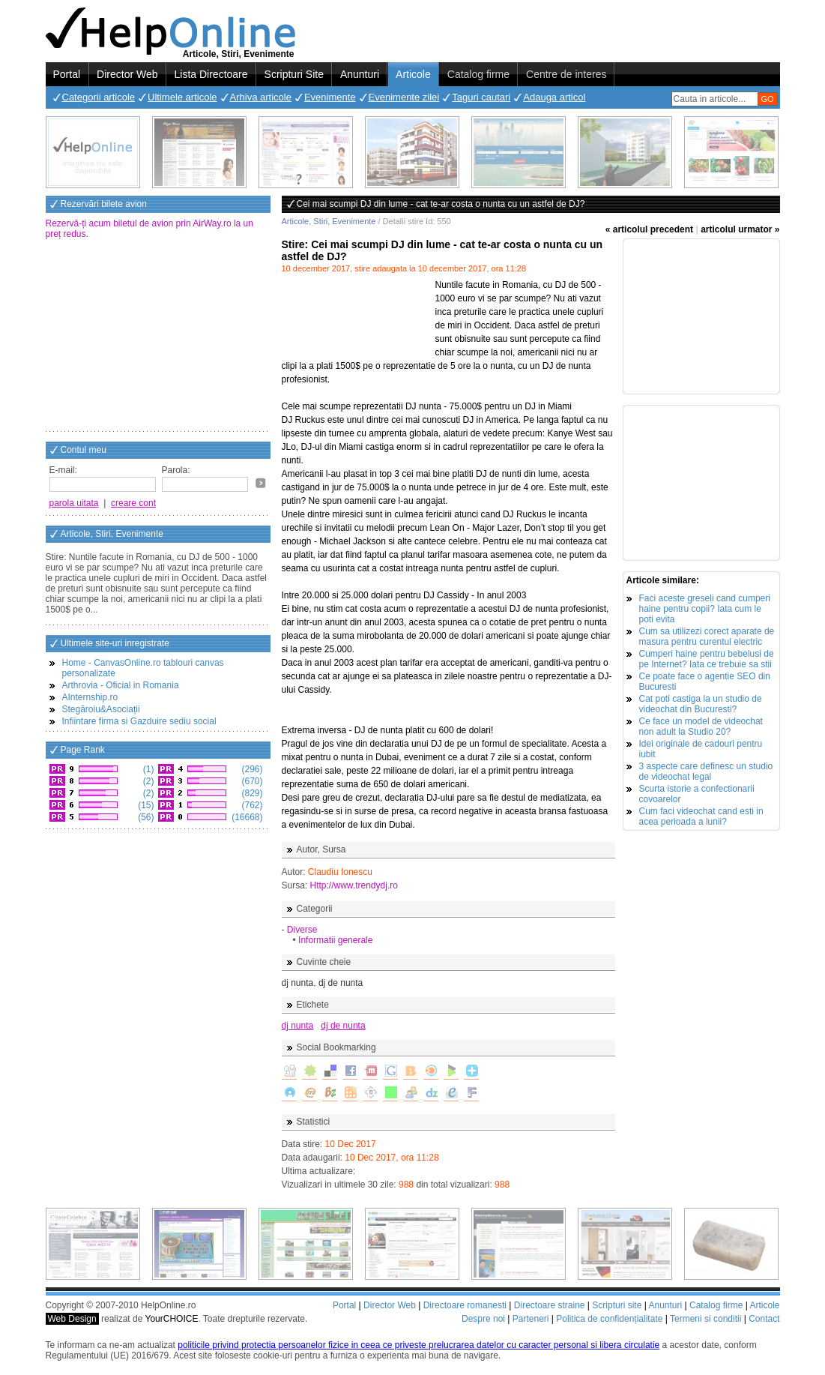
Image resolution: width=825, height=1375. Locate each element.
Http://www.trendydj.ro (354, 885)
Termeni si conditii (705, 1319)
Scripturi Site (294, 74)
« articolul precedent (649, 229)
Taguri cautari (481, 97)
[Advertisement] (158, 336)
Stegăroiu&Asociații (101, 709)
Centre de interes (566, 74)
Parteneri (531, 1319)
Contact (764, 1319)
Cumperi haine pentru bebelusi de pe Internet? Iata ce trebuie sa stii (706, 659)
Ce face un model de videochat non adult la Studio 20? (701, 726)
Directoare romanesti (465, 1305)
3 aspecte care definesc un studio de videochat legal (706, 771)
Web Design (72, 1319)
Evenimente (330, 97)
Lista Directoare (211, 74)
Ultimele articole (182, 97)
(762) (250, 805)
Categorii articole (99, 97)
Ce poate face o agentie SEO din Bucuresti (704, 681)
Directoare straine (549, 1305)
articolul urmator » (740, 229)
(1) (147, 769)
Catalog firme (478, 74)
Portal (67, 74)
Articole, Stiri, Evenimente (329, 221)
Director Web (127, 74)
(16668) (246, 817)
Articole (413, 74)
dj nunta (298, 1025)
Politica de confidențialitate (609, 1319)
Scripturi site (616, 1305)
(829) (250, 793)
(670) (250, 781)
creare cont (133, 503)
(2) (147, 781)
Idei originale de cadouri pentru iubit (701, 748)
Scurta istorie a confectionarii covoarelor (697, 793)
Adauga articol (554, 97)
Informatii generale (335, 940)
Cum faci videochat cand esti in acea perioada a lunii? (701, 816)
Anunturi (359, 74)
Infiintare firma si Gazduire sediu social (139, 721)
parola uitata (74, 503)
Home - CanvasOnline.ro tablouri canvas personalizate (143, 668)
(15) (145, 805)
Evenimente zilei (404, 97)
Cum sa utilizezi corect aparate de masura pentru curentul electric (707, 636)
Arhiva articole (260, 97)
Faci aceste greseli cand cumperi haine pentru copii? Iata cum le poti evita (704, 609)
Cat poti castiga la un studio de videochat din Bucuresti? (700, 703)
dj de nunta (343, 1025)
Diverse (302, 929)
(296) (250, 769)
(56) (145, 817)
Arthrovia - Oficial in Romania (120, 685)
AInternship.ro (90, 697)
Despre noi (483, 1319)
